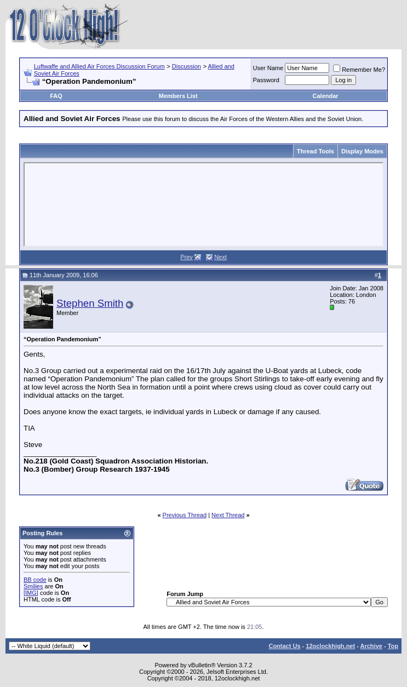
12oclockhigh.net (330, 646)
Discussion (186, 66)
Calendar (326, 96)
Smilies (33, 586)
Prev (186, 257)
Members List (178, 96)
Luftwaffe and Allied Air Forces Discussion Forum (99, 66)
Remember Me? (359, 69)
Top (393, 646)
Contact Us (284, 646)
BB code (35, 579)
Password (266, 80)
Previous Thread (185, 515)
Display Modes (362, 151)
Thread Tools (315, 151)
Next (220, 257)
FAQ (56, 96)
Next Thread (227, 515)
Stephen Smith (89, 303)
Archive (371, 646)
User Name (268, 68)
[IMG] (31, 592)
